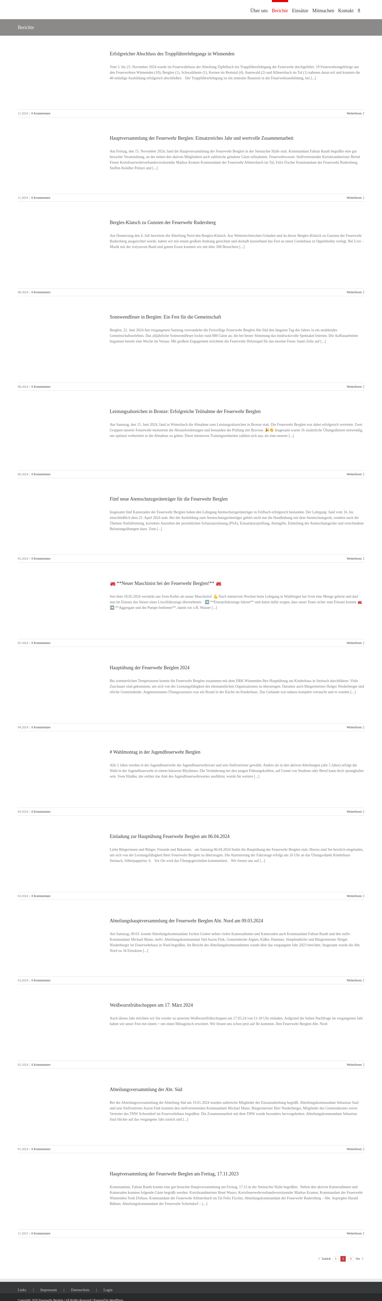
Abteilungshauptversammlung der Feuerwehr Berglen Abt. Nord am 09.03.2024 (186, 920)
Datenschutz (80, 1290)
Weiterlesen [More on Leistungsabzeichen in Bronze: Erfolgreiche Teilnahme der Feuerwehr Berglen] (354, 474)
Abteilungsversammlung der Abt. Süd (146, 1089)
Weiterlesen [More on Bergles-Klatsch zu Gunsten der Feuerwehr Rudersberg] (354, 292)
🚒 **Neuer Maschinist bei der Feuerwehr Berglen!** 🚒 (166, 583)
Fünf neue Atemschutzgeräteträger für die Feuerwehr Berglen (169, 499)
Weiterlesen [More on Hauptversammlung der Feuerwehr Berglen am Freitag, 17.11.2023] (354, 1233)
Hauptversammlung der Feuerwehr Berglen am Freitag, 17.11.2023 (174, 1173)
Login (107, 1290)
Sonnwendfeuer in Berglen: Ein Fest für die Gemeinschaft (165, 317)
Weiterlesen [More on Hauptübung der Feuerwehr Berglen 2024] (354, 727)
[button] (358, 9)
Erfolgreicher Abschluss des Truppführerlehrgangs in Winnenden (172, 53)
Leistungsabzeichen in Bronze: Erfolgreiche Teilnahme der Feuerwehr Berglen (185, 411)
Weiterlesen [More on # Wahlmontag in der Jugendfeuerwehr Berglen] (354, 811)
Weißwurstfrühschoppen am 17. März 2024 (151, 1005)
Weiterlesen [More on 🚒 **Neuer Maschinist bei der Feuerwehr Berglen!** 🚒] (354, 643)
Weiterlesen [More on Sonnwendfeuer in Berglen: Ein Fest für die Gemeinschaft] (354, 387)
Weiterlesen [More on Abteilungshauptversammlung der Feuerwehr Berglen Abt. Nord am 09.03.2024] (354, 980)
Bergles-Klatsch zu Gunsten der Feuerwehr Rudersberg (163, 222)
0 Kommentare (40, 113)
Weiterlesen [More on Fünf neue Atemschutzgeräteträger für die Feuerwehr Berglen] (354, 558)
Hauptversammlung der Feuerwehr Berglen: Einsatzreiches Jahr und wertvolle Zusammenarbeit (201, 138)
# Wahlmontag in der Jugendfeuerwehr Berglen (155, 752)
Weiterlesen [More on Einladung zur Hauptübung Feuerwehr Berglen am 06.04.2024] (354, 896)
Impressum (48, 1290)
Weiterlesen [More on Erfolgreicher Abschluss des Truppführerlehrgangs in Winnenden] (354, 113)
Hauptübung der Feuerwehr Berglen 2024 (150, 667)
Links (22, 1290)
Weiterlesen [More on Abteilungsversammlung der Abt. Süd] (354, 1149)
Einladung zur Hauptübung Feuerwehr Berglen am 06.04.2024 (170, 836)
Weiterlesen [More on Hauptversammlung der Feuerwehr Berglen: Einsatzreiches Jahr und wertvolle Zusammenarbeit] (354, 198)
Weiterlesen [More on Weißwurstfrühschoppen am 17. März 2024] (354, 1065)
